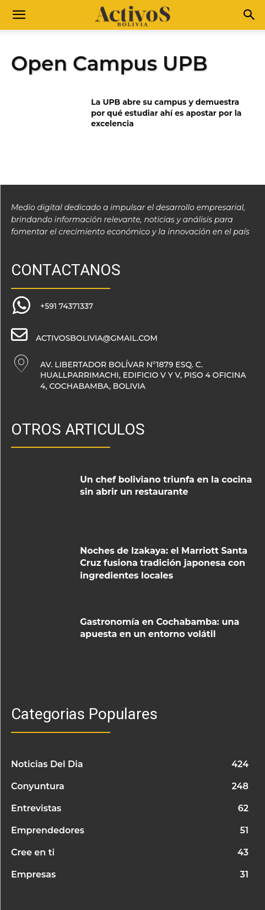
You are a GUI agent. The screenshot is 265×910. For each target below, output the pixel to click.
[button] (18, 15)
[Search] (249, 15)
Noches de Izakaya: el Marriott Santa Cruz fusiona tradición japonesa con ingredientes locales (163, 563)
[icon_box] (52, 306)
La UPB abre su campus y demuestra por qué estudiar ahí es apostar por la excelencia (166, 113)
